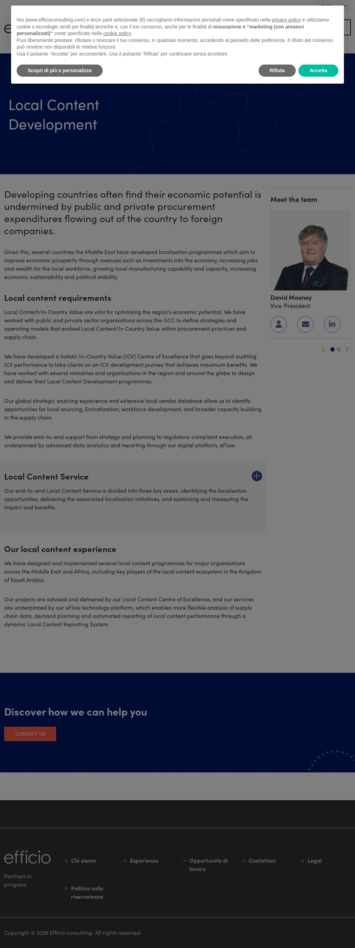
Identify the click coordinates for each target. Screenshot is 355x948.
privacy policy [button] (286, 20)
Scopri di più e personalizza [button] (60, 70)
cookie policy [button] (117, 33)
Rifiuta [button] (277, 70)
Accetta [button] (318, 70)
